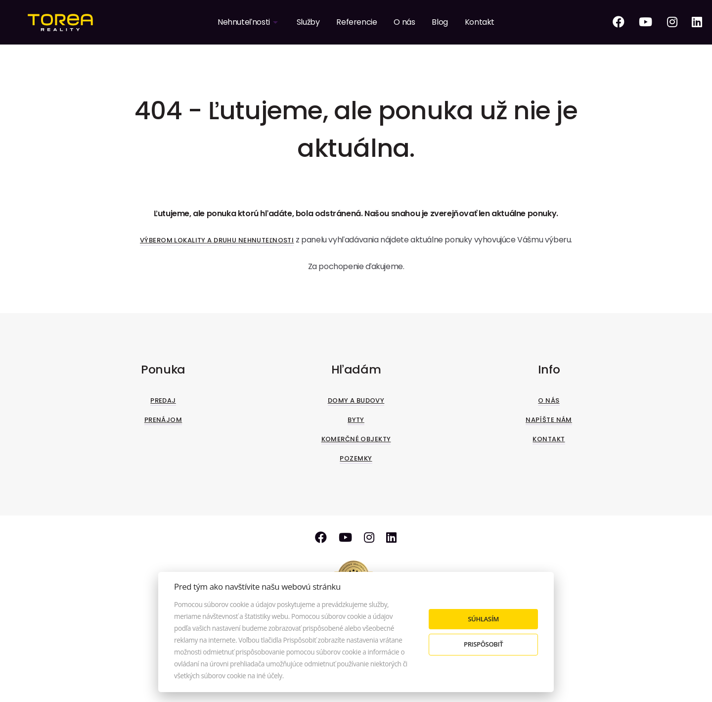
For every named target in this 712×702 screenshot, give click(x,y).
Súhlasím (483, 618)
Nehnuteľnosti (244, 22)
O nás (404, 22)
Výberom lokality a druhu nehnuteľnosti (217, 240)
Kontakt (479, 22)
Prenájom (163, 419)
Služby (308, 22)
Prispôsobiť (483, 644)
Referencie (356, 22)
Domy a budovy (356, 400)
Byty (356, 419)
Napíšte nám (549, 419)
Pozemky (356, 458)
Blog (439, 22)
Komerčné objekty (356, 439)
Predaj (163, 400)
